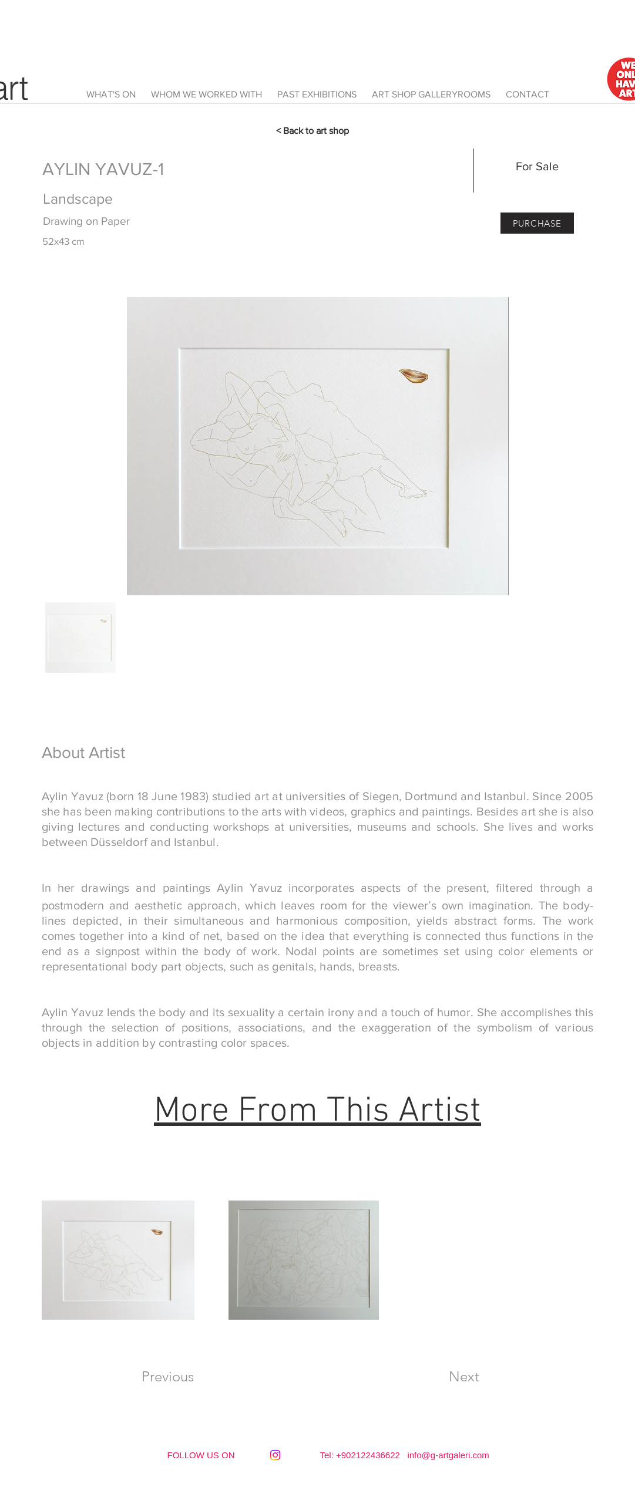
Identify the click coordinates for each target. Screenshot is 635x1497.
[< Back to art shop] (318, 130)
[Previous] (168, 1376)
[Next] (464, 1376)
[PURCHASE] (537, 223)
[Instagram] (275, 1455)
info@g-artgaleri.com (448, 1455)
